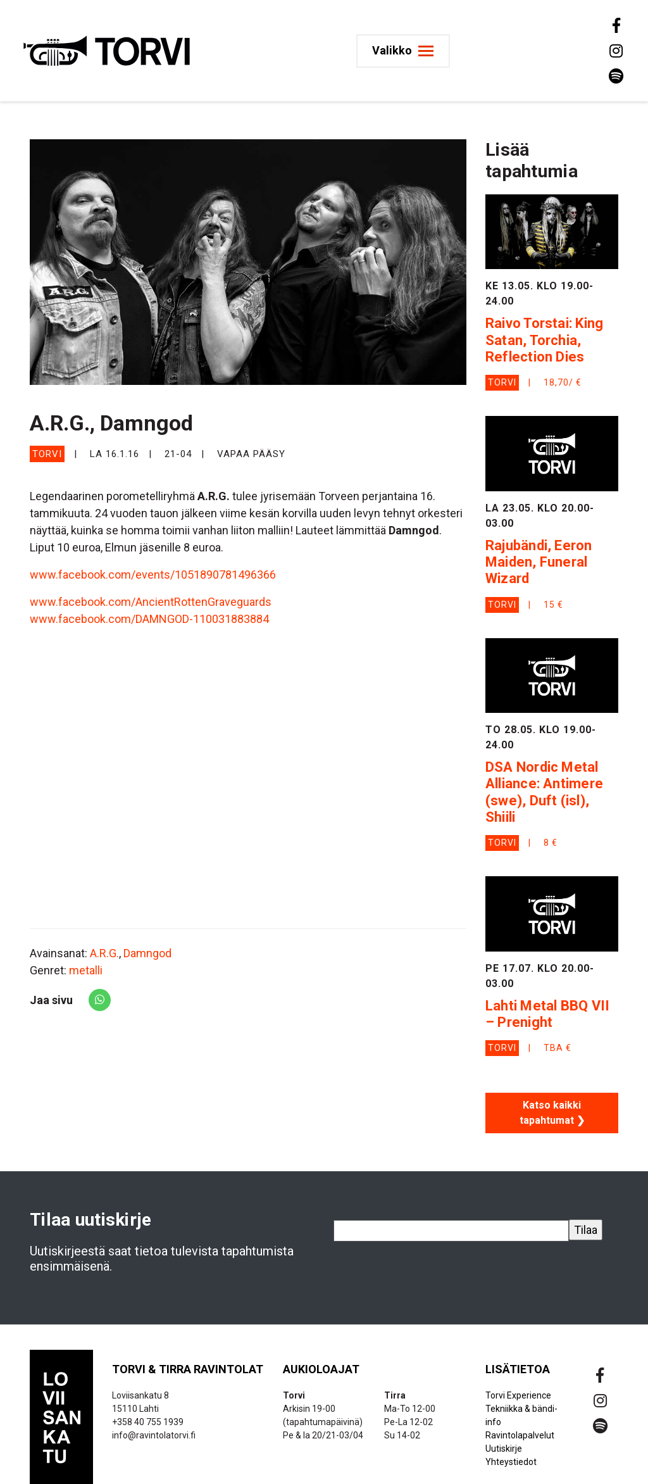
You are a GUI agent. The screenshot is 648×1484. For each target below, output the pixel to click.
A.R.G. (104, 953)
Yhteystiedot (511, 1462)
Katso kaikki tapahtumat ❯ (552, 1112)
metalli (86, 970)
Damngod (147, 953)
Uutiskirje (503, 1448)
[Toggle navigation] (405, 51)
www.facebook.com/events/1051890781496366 (153, 574)
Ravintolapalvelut (519, 1435)
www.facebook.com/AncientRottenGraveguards (150, 601)
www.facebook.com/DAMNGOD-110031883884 (149, 619)
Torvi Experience (518, 1395)
